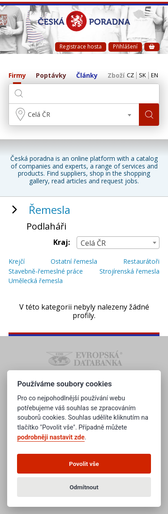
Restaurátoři (141, 262)
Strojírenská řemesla (129, 271)
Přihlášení (125, 46)
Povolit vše (84, 463)
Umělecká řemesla (36, 281)
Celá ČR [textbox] (39, 114)
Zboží (116, 76)
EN (154, 75)
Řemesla (49, 209)
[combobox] (74, 114)
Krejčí (17, 262)
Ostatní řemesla (74, 262)
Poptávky (51, 76)
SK (142, 75)
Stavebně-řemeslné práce (46, 271)
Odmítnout (83, 487)
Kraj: (61, 242)
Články (87, 76)
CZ (130, 75)
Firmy (17, 76)
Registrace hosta (81, 46)
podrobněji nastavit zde (50, 437)
